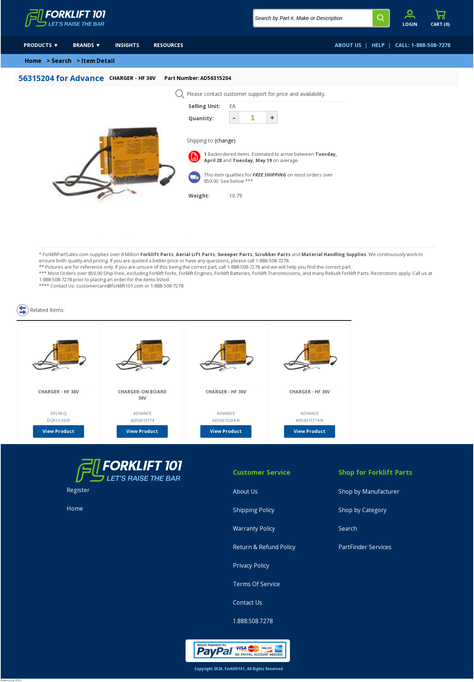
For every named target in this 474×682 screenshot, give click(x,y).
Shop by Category (362, 510)
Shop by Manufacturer (369, 491)
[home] (65, 18)
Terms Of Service (256, 584)
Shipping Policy (253, 510)
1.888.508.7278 (253, 621)
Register (78, 490)
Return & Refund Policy (264, 547)
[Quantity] (253, 117)
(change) (225, 140)
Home (33, 61)
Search (61, 61)
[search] (381, 18)
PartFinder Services (364, 547)
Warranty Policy (254, 529)
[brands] (93, 45)
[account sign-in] (410, 18)
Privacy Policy (251, 566)
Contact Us (247, 603)
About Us (245, 491)
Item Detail (98, 61)
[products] (47, 45)
